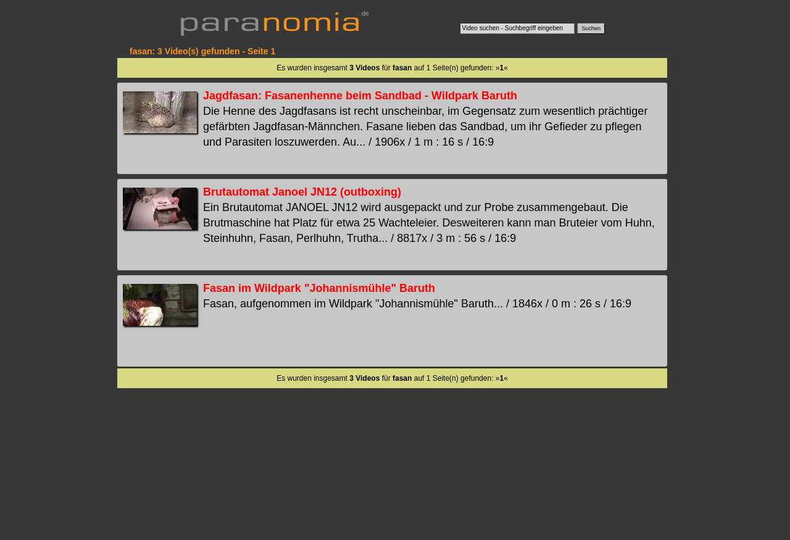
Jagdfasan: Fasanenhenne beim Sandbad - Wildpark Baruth (360, 95)
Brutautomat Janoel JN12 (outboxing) (302, 192)
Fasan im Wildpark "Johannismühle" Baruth (319, 288)
